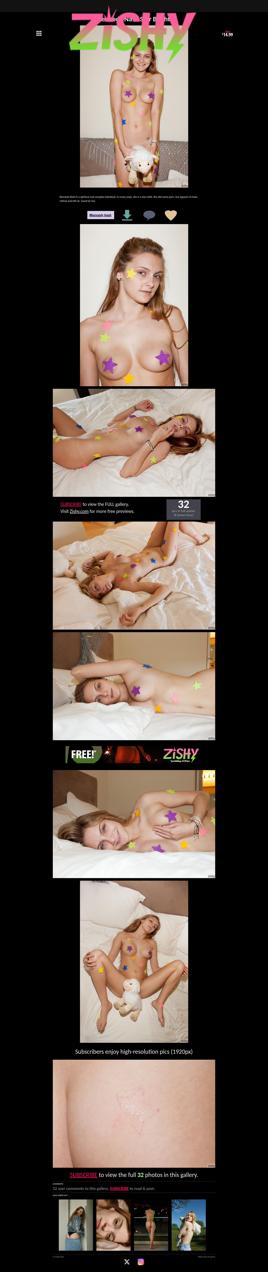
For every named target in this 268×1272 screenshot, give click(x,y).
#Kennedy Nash (100, 215)
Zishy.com (79, 511)
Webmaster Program (206, 1257)
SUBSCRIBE (71, 504)
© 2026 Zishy (58, 1257)
